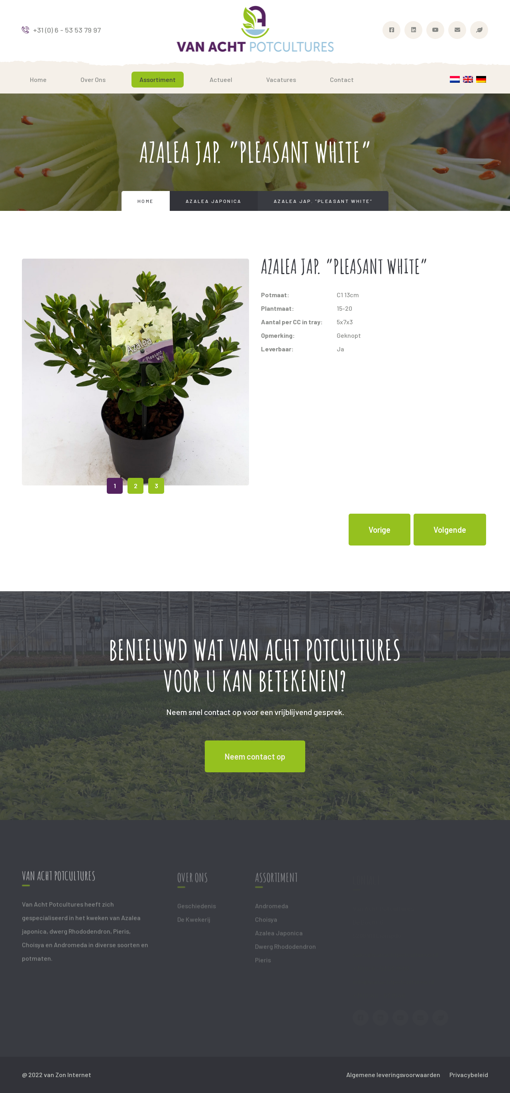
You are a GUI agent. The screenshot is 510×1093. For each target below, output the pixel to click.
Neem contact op (255, 756)
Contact (342, 79)
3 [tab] (156, 485)
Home (38, 79)
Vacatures (281, 79)
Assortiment (157, 79)
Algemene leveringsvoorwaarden (393, 1074)
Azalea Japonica (214, 201)
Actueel (221, 79)
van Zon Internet (67, 1074)
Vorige (379, 529)
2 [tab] (135, 485)
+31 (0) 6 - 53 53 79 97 (61, 29)
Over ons (93, 79)
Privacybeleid (468, 1074)
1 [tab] (115, 485)
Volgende (450, 529)
